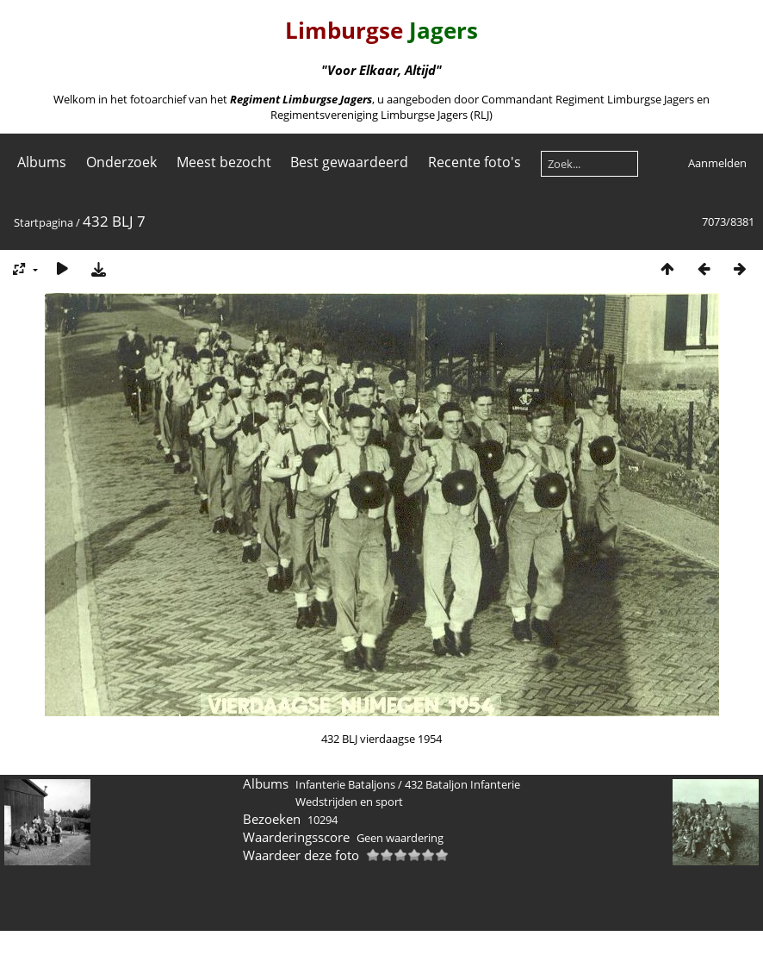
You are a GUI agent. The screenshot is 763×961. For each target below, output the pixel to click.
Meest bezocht (224, 162)
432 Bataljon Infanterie (462, 784)
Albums (41, 162)
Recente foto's (474, 162)
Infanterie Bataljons (345, 784)
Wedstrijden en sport (349, 801)
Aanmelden (717, 163)
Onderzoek (121, 162)
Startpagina (43, 222)
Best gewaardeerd (349, 162)
